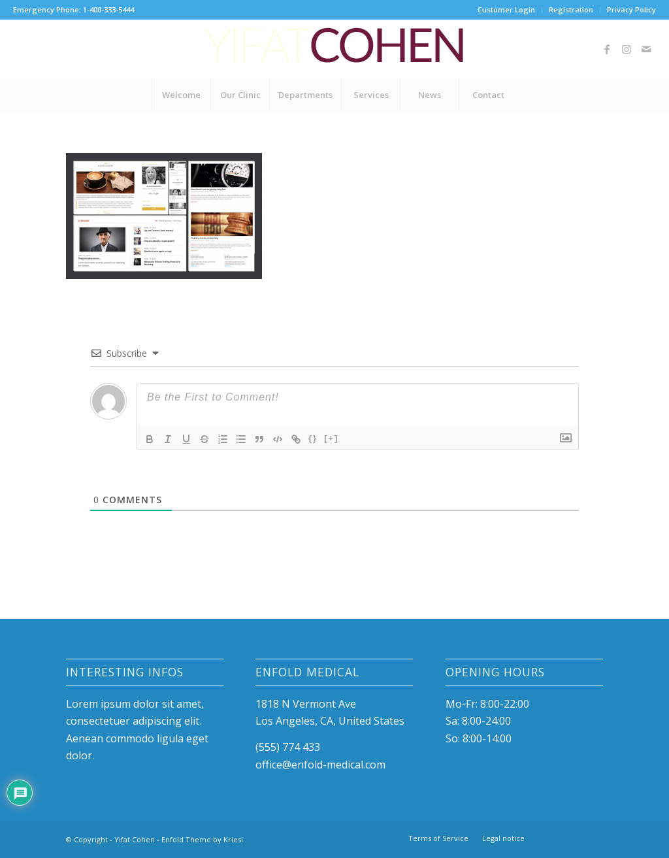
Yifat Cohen (134, 839)
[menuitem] (506, 10)
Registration (571, 9)
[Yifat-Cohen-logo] (334, 49)
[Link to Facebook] (607, 49)
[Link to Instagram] (626, 49)
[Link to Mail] (646, 49)
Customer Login (506, 9)
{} (313, 438)
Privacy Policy (631, 9)
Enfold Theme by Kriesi (202, 839)
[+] (331, 438)
